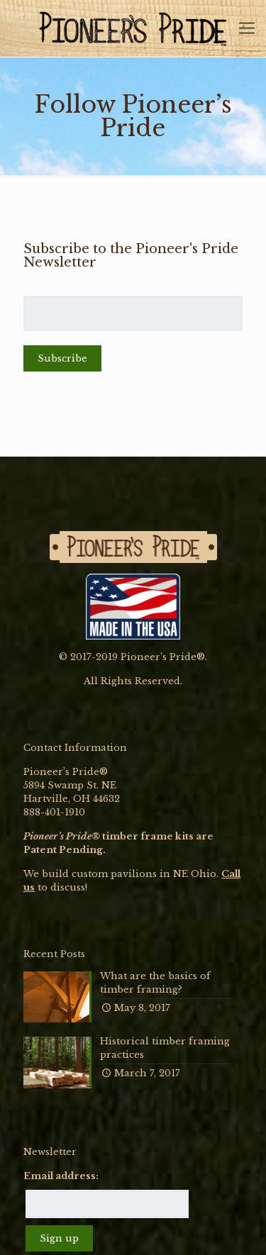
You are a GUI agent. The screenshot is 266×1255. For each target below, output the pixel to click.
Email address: (61, 1176)
